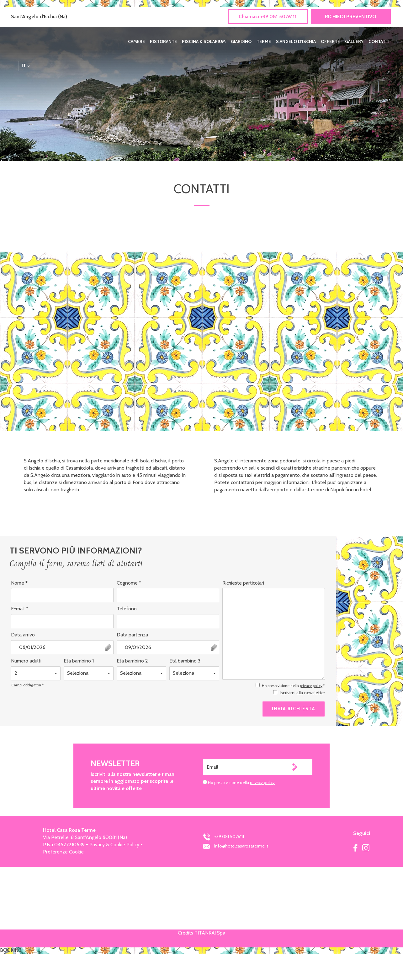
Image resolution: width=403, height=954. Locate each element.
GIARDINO (241, 41)
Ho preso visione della (241, 782)
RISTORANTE (163, 41)
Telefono (127, 609)
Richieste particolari (243, 583)
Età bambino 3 (184, 661)
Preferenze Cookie (63, 852)
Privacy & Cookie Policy (114, 845)
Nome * (19, 583)
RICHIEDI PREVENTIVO (350, 16)
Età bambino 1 (79, 661)
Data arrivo (23, 635)
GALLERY (354, 41)
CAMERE (136, 41)
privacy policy (311, 685)
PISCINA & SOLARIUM (204, 41)
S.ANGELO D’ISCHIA (296, 41)
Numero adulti (26, 661)
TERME (264, 41)
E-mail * (19, 609)
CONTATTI (379, 41)
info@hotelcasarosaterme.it (235, 846)
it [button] (26, 67)
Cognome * (129, 583)
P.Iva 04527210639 (64, 845)
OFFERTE (330, 41)
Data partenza (132, 635)
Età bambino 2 (132, 661)
